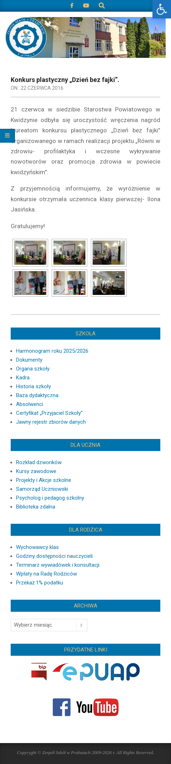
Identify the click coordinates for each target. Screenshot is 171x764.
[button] (161, 9)
